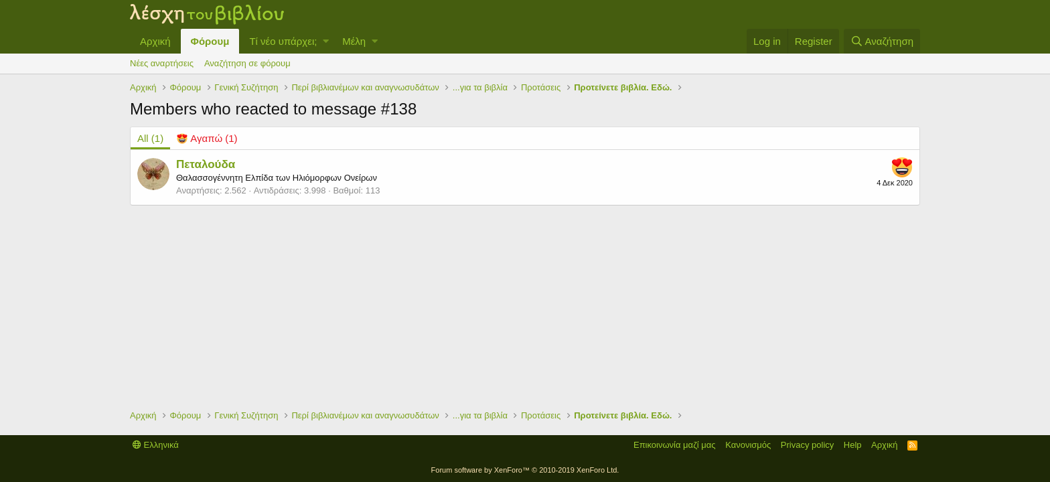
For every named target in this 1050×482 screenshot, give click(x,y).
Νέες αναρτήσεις (162, 63)
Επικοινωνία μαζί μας (674, 445)
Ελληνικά (156, 445)
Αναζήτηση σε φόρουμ (247, 63)
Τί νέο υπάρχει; (283, 41)
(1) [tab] (150, 138)
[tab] (207, 138)
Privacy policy (807, 445)
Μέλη (354, 41)
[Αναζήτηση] (882, 41)
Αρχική (155, 41)
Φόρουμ (210, 41)
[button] (325, 41)
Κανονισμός (748, 445)
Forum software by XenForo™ (525, 470)
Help (853, 445)
